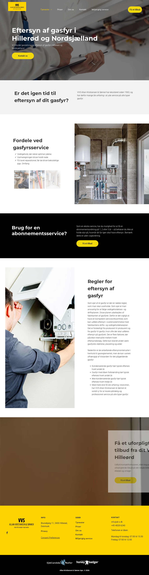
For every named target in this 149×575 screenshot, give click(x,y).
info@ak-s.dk (117, 522)
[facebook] (7, 533)
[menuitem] (46, 9)
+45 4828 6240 (118, 525)
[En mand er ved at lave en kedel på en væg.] (21, 179)
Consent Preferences (50, 537)
